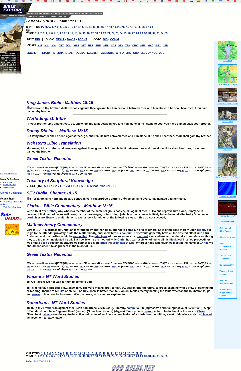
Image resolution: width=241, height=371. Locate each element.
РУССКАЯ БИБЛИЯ (86, 53)
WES (142, 45)
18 (110, 27)
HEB (90, 45)
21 (122, 27)
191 (183, 171)
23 (131, 27)
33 (158, 33)
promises (119, 242)
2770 (28, 174)
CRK (135, 45)
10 (77, 27)
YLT (83, 45)
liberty (49, 217)
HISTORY (45, 53)
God (131, 242)
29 (141, 33)
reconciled (80, 236)
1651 (210, 167)
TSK (127, 45)
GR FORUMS (123, 53)
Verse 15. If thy (120, 207)
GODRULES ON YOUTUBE (148, 53)
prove (36, 294)
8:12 (90, 186)
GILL (158, 45)
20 (118, 27)
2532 (190, 167)
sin (128, 211)
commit (131, 308)
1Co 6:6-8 (79, 186)
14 (94, 27)
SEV (120, 45)
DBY (61, 45)
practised (142, 236)
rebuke (59, 291)
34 (162, 33)
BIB (37, 39)
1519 (89, 167)
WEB (106, 45)
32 (153, 33)
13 (90, 27)
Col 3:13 (111, 186)
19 (114, 27)
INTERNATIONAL (63, 53)
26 (143, 27)
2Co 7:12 (99, 186)
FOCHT (82, 39)
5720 (173, 167)
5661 (73, 167)
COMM (114, 39)
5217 (169, 167)
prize (103, 242)
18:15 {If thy (35, 308)
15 (98, 27)
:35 (46, 186)
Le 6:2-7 (54, 186)
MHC (150, 45)
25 (139, 27)
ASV (53, 45)
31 (149, 33)
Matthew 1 (47, 27)
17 (106, 27)
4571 (103, 167)
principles (100, 236)
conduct (127, 233)
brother (51, 211)
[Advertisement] (12, 123)
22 (127, 27)
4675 (151, 167)
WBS (76, 45)
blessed (206, 314)
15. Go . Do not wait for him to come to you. (120, 278)
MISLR (60, 39)
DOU (68, 45)
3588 (115, 167)
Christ (121, 239)
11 (81, 27)
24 (135, 27)
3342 (67, 171)
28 (151, 27)
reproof (148, 311)
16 (102, 27)
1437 (33, 167)
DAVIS (71, 39)
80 (136, 167)
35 (166, 33)
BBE (98, 45)
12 (86, 27)
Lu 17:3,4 (66, 186)
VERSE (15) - (120, 182)
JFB (165, 45)
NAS (113, 45)
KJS (40, 45)
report (201, 229)
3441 (132, 171)
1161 (47, 167)
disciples (175, 239)
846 (48, 171)
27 (147, 27)
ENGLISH (32, 53)
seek (44, 242)
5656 (32, 174)
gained (46, 314)
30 (145, 33)
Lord (30, 217)
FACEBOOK (107, 53)
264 (69, 167)
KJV (46, 45)
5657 (28, 171)
